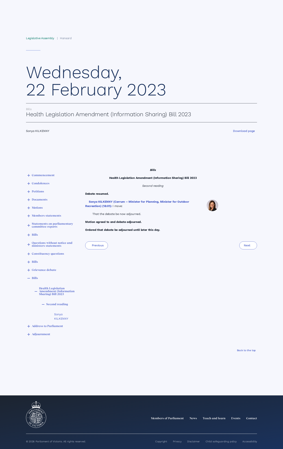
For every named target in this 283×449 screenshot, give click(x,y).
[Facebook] (239, 426)
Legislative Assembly (40, 38)
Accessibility (249, 441)
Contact (251, 418)
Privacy (177, 441)
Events (235, 418)
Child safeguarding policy (221, 441)
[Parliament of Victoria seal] (36, 414)
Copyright (161, 441)
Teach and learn (214, 418)
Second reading (57, 304)
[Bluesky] (254, 426)
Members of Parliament (167, 418)
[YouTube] (247, 426)
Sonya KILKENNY (61, 316)
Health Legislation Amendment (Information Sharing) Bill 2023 (57, 291)
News (193, 418)
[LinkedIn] (223, 426)
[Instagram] (231, 426)
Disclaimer (193, 441)
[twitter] (215, 426)
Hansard (66, 38)
